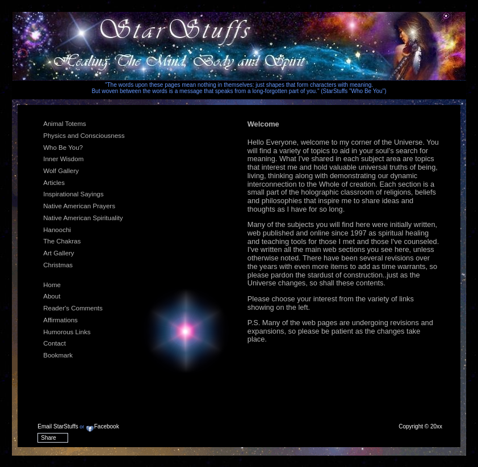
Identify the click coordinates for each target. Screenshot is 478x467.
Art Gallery (58, 253)
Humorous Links (66, 332)
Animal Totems (64, 123)
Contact (54, 343)
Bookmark (58, 355)
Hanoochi (57, 229)
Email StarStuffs (57, 426)
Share (48, 438)
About (51, 296)
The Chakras (62, 241)
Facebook (102, 426)
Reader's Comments (73, 308)
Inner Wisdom (63, 158)
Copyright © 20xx (420, 426)
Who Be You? (63, 147)
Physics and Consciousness (83, 135)
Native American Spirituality (83, 217)
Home (52, 284)
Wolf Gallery (61, 170)
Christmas (58, 265)
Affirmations (60, 320)
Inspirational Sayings (73, 194)
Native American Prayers (79, 206)
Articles (54, 182)
